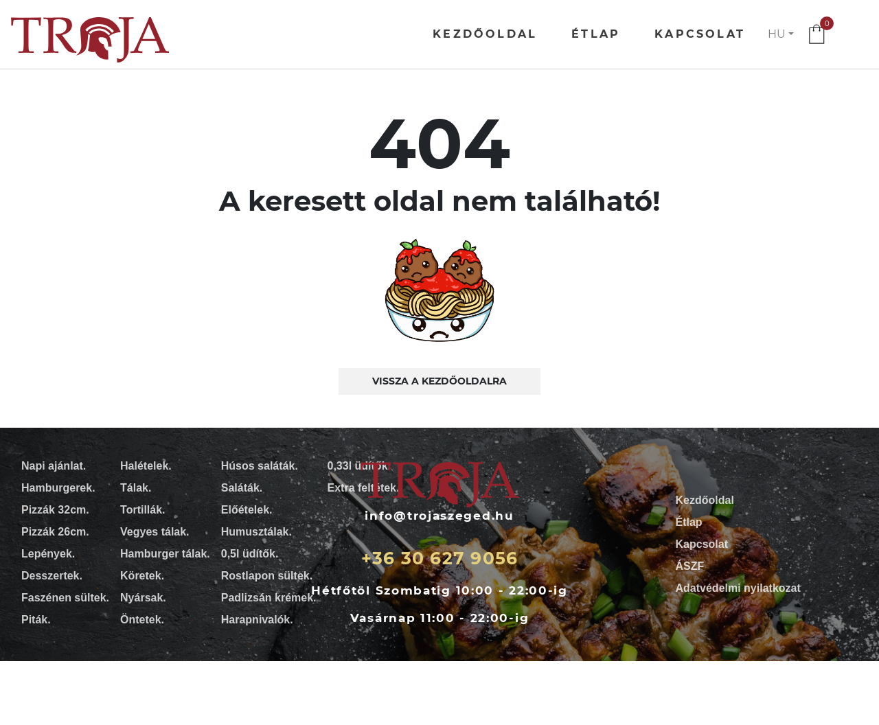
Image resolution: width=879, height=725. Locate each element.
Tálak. (135, 488)
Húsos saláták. (259, 466)
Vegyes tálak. (155, 532)
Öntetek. (142, 619)
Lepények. (48, 554)
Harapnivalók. (257, 619)
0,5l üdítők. (250, 554)
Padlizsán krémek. (269, 597)
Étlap (595, 34)
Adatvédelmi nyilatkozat (738, 588)
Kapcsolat (699, 34)
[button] (780, 34)
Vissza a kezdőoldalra (439, 381)
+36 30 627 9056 (439, 558)
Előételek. (247, 510)
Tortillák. (142, 510)
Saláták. (241, 488)
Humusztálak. (256, 532)
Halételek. (146, 466)
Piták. (36, 619)
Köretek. (142, 576)
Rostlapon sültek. (266, 576)
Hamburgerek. (58, 488)
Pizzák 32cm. (55, 510)
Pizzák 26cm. (55, 532)
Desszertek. (51, 576)
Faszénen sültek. (65, 597)
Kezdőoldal (485, 34)
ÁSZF (690, 566)
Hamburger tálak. (165, 554)
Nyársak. (143, 597)
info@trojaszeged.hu (439, 515)
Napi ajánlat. (53, 466)
